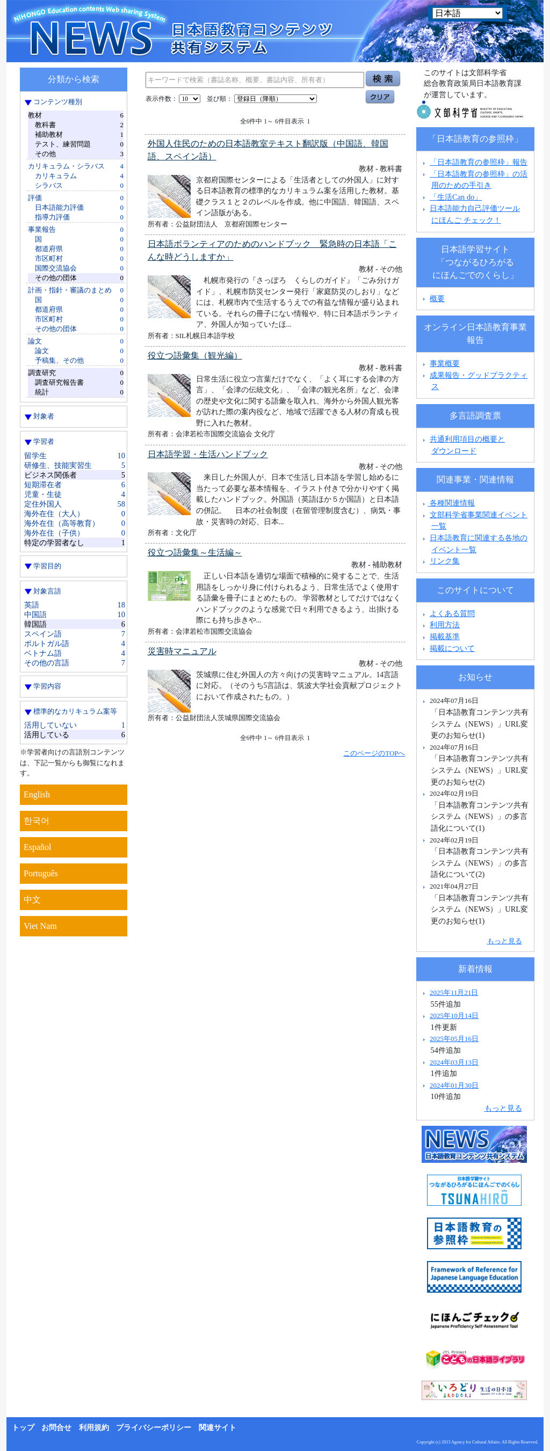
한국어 (36, 820)
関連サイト (217, 1428)
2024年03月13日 (454, 1062)
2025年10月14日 (454, 1016)
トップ (23, 1428)
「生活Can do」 (456, 197)
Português (41, 873)
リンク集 (445, 560)
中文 (32, 899)
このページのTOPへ (374, 753)
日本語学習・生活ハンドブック (208, 454)
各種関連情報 (447, 503)
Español (38, 847)
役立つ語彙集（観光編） (195, 355)
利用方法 (445, 624)
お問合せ (56, 1428)
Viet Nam (40, 925)
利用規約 (94, 1428)
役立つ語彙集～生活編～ (195, 552)
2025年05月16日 (454, 1039)
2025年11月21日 (454, 992)
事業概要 (445, 363)
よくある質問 (452, 613)
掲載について (452, 648)
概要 (437, 298)
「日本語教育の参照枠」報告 (478, 162)
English (37, 794)
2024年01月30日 (454, 1085)
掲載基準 (445, 636)
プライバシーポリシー (153, 1428)
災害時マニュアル (182, 651)
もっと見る (504, 941)
